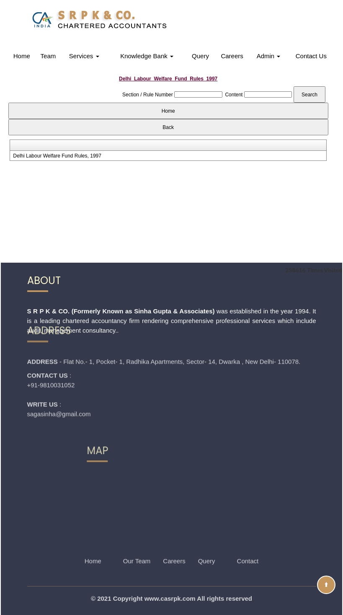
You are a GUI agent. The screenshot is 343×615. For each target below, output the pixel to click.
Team (48, 55)
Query (200, 55)
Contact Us (311, 55)
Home (21, 55)
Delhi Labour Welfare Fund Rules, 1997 (57, 156)
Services (84, 55)
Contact (248, 549)
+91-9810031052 (51, 358)
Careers (232, 55)
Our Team (137, 549)
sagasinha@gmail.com (59, 386)
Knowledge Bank (146, 55)
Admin (269, 55)
